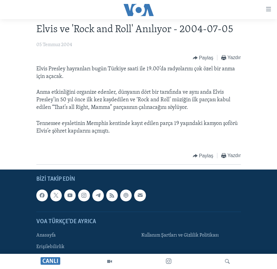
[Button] (203, 58)
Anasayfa (46, 235)
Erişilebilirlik (50, 246)
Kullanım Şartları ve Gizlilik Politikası (180, 235)
